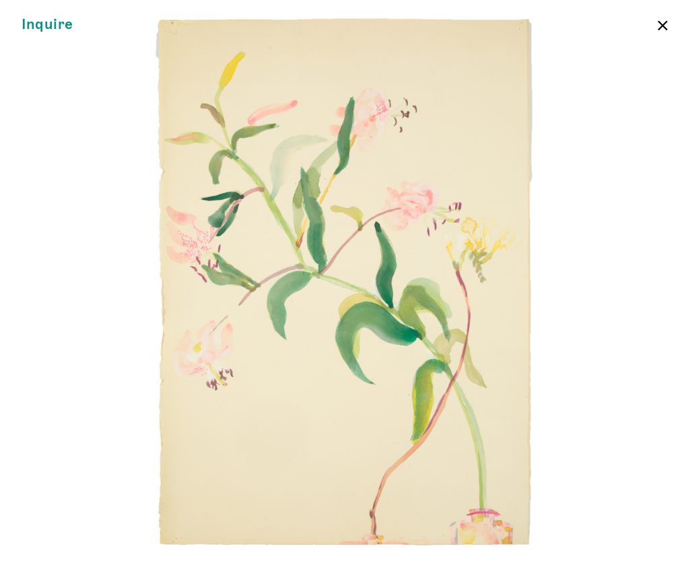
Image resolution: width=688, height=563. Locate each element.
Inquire (47, 25)
